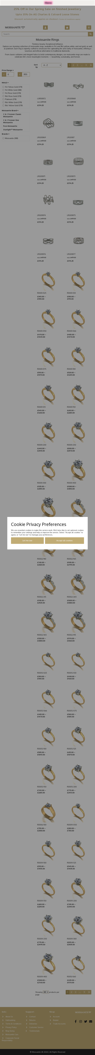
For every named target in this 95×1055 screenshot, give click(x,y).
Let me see (27, 540)
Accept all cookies (64, 540)
